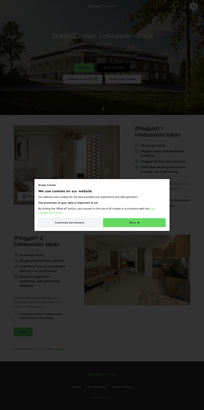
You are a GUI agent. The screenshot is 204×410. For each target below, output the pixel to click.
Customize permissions (69, 222)
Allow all (134, 222)
